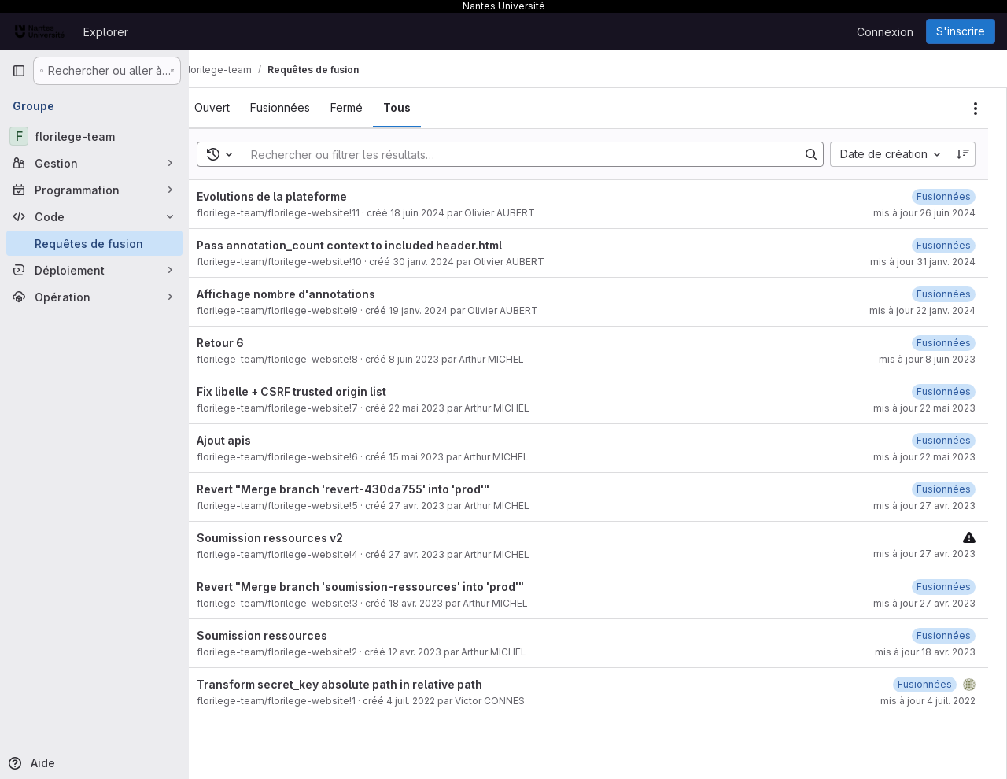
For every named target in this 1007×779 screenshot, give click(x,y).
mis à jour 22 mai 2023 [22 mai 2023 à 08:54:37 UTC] (924, 408)
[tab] (236, 107)
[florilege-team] (94, 136)
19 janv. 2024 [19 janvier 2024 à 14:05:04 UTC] (441, 310)
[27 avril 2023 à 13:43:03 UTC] (944, 489)
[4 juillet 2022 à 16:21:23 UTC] (925, 684)
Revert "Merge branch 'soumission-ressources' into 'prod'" (384, 586)
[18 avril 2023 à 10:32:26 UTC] (944, 635)
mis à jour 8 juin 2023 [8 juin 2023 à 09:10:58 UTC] (927, 359)
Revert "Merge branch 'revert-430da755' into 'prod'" (366, 489)
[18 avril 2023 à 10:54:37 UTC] (944, 586)
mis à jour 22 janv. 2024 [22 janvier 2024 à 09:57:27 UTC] (922, 310)
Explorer (105, 32)
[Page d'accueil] (40, 31)
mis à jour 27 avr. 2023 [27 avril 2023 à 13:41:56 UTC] (924, 603)
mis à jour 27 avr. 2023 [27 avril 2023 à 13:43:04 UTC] (924, 505)
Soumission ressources (285, 635)
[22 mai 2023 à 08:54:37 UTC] (944, 391)
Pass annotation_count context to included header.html (373, 245)
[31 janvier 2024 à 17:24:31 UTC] (944, 245)
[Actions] (975, 108)
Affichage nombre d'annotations (309, 294)
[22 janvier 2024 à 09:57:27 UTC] (944, 294)
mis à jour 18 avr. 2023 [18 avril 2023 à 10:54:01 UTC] (925, 652)
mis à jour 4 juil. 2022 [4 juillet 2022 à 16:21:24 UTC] (928, 701)
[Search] (524, 154)
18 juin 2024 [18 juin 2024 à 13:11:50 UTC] (441, 213)
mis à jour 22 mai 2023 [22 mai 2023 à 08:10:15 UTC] (924, 457)
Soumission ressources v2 (293, 538)
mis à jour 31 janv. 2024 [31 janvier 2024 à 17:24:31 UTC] (923, 262)
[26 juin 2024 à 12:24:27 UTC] (944, 196)
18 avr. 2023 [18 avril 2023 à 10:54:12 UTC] (439, 603)
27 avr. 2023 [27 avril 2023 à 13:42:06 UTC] (440, 505)
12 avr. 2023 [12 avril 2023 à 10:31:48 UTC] (438, 652)
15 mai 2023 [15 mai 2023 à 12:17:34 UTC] (439, 457)
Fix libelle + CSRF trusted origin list (315, 391)
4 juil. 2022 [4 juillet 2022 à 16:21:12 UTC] (434, 701)
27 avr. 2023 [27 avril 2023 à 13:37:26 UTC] (440, 554)
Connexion (885, 32)
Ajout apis (247, 440)
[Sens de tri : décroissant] (963, 154)
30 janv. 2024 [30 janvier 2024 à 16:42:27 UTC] (447, 262)
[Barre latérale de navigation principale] (18, 70)
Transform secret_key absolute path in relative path (363, 684)
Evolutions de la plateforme (295, 196)
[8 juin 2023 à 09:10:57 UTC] (944, 342)
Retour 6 (243, 342)
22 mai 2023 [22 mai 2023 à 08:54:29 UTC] (440, 408)
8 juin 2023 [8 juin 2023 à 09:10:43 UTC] (437, 359)
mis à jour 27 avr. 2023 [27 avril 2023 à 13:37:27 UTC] (924, 553)
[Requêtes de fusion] (94, 243)
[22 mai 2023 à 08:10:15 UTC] (944, 440)
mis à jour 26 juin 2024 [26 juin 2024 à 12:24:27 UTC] (924, 213)
